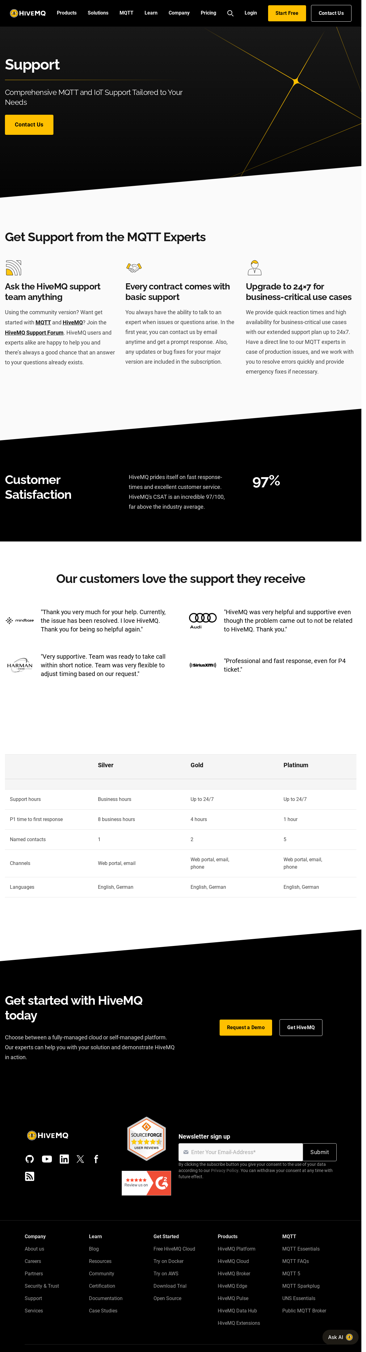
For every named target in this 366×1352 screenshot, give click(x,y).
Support (33, 1298)
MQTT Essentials (301, 1249)
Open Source (167, 1298)
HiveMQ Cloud (233, 1261)
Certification (102, 1286)
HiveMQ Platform (236, 1249)
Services (34, 1311)
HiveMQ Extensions (239, 1323)
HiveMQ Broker (234, 1274)
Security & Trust (42, 1286)
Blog (94, 1249)
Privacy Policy (224, 1170)
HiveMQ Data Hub (237, 1311)
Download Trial (170, 1286)
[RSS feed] (30, 1176)
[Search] (230, 13)
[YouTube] (47, 1159)
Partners (34, 1274)
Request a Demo (246, 1027)
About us (34, 1249)
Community (101, 1274)
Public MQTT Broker (304, 1311)
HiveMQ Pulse (233, 1298)
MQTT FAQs (295, 1261)
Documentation (106, 1298)
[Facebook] (96, 1159)
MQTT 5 (291, 1274)
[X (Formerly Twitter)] (80, 1159)
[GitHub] (30, 1159)
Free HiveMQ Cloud (174, 1249)
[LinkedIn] (64, 1159)
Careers (33, 1261)
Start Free (287, 13)
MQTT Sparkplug (301, 1286)
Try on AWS (166, 1274)
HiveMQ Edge (232, 1286)
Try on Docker (168, 1261)
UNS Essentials (298, 1298)
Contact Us (331, 13)
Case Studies (103, 1311)
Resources (100, 1261)
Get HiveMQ (301, 1027)
